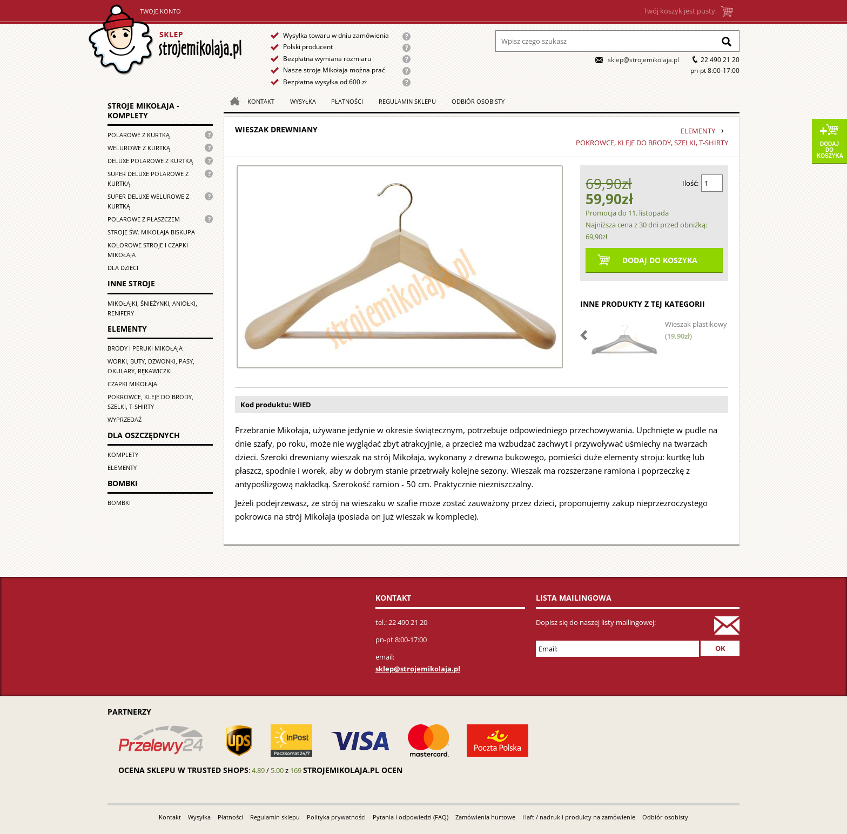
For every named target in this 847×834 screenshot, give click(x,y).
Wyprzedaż (124, 419)
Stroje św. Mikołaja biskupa (151, 232)
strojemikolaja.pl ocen (352, 770)
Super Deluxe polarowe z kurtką (148, 178)
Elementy (122, 467)
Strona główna (165, 39)
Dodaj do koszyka (830, 150)
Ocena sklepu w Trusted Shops (183, 770)
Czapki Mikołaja (132, 384)
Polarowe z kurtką (138, 135)
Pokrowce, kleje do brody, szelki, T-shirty (150, 402)
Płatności (347, 101)
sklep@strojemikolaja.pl (643, 59)
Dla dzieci (122, 268)
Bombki (119, 503)
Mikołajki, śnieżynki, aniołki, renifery (152, 308)
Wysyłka (303, 101)
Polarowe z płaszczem (143, 219)
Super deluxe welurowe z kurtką (148, 201)
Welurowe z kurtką (138, 148)
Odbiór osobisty (478, 101)
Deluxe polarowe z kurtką (150, 161)
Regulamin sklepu (407, 101)
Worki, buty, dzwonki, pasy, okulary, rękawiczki (150, 366)
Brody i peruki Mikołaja (145, 348)
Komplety (122, 454)
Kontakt (260, 101)
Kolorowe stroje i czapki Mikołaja (147, 250)
